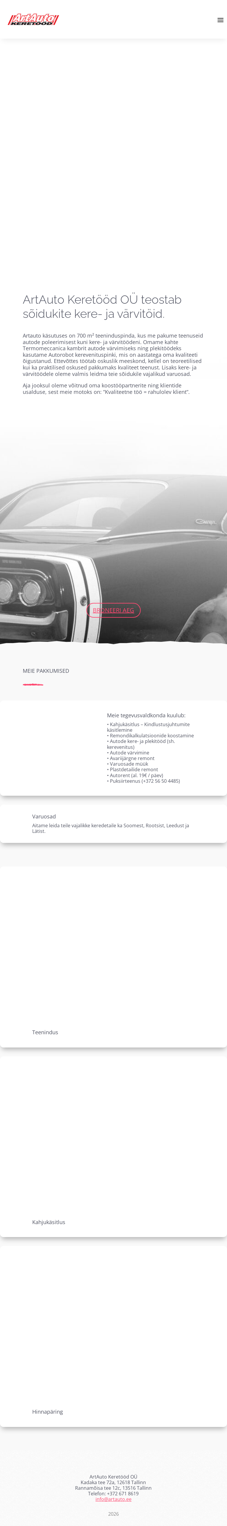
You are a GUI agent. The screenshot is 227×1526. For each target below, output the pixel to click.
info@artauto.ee (113, 1499)
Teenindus (45, 1032)
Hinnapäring (47, 1411)
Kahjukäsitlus (48, 1222)
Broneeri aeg (113, 610)
